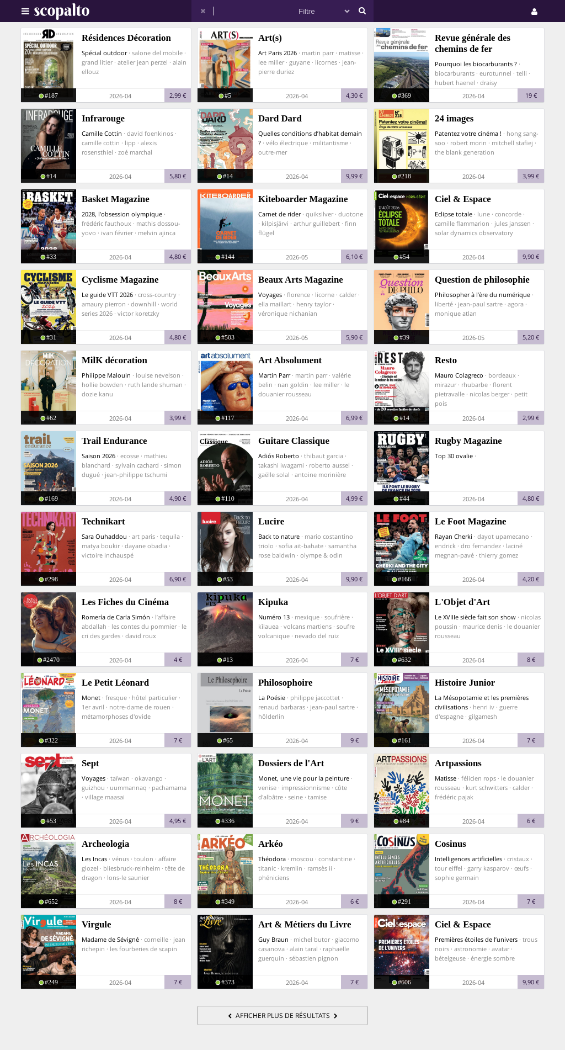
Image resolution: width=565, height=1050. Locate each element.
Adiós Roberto (278, 456)
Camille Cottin (102, 133)
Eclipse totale (453, 214)
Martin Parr (274, 375)
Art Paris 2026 (277, 53)
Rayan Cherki (453, 536)
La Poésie (271, 697)
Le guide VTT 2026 (107, 294)
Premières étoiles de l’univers (476, 939)
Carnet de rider (279, 214)
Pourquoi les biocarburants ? (476, 64)
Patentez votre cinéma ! (468, 133)
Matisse (445, 778)
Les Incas (94, 859)
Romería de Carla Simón (116, 617)
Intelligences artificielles (468, 859)
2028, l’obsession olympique (122, 214)
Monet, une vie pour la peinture (303, 778)
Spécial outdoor (104, 53)
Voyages (270, 294)
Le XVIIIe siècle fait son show (475, 617)
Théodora (272, 859)
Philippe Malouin (106, 375)
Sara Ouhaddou (104, 536)
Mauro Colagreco (459, 375)
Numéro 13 (274, 617)
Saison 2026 (98, 456)
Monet (91, 697)
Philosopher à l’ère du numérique (482, 294)
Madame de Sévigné (110, 939)
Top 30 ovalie (454, 456)
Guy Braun (273, 939)
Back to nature (279, 536)
